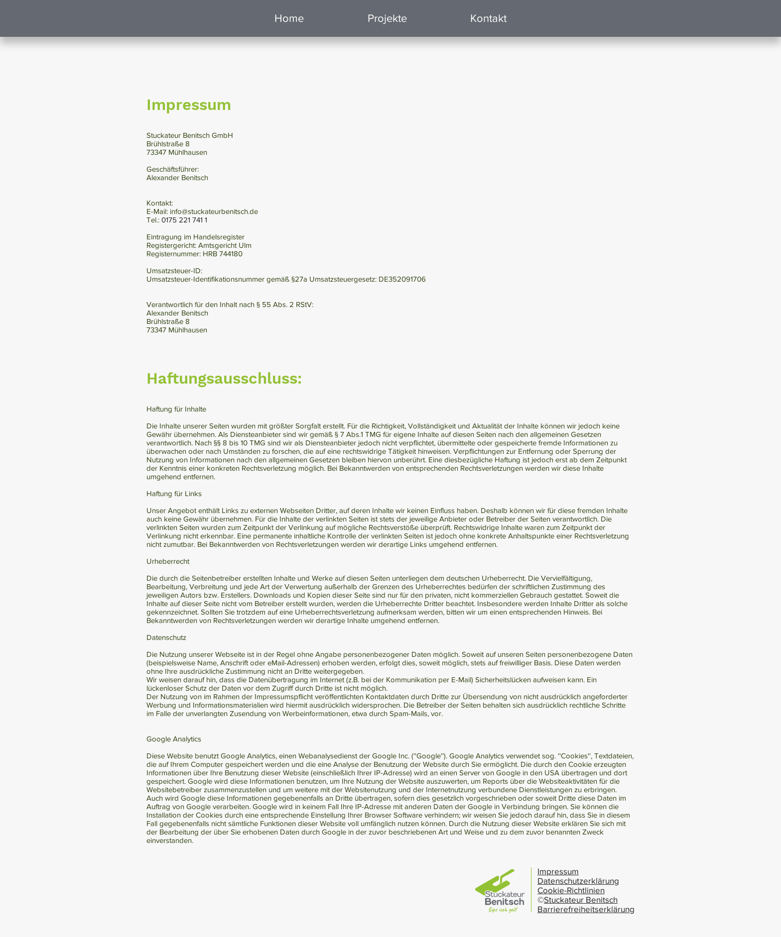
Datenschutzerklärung (578, 880)
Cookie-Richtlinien (571, 890)
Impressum (558, 871)
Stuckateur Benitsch (581, 899)
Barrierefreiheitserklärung (586, 909)
